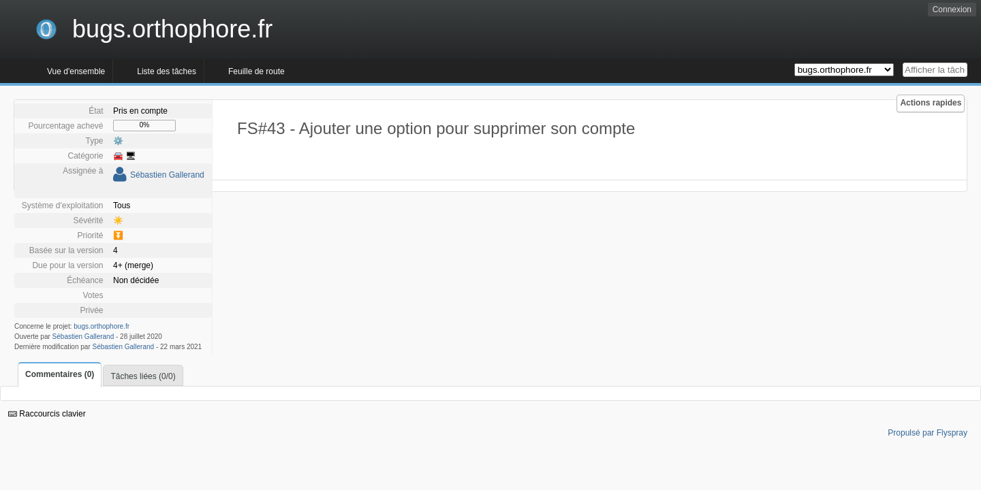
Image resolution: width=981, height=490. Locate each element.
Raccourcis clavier (47, 414)
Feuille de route (256, 71)
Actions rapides (930, 103)
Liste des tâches (166, 71)
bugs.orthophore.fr (101, 326)
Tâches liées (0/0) (142, 376)
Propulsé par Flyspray (927, 433)
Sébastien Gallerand (167, 175)
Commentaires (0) (59, 374)
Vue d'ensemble (76, 71)
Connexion (952, 9)
